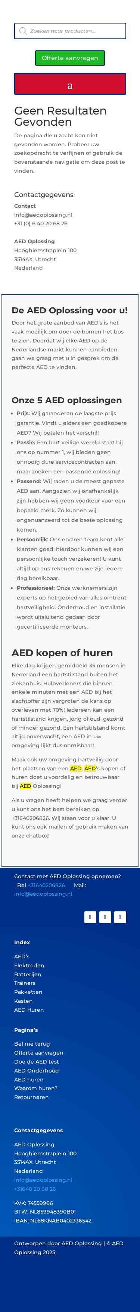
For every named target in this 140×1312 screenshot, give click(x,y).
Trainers (24, 983)
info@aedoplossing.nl (43, 893)
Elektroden (29, 965)
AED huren (29, 1079)
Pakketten (28, 992)
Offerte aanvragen (70, 58)
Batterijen (27, 974)
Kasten (23, 1001)
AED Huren (29, 1009)
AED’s (21, 956)
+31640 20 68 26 (35, 1189)
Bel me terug (32, 1043)
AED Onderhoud (36, 1070)
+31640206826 (46, 885)
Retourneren (31, 1097)
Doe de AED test (36, 1061)
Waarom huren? (35, 1088)
